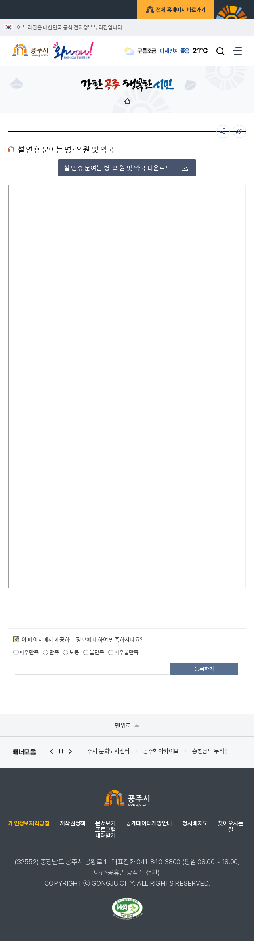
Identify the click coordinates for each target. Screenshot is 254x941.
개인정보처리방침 (28, 824)
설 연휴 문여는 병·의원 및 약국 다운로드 (126, 168)
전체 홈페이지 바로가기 (179, 9)
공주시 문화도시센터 (170, 751)
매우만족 (26, 652)
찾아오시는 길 (230, 827)
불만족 (93, 652)
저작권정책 (72, 824)
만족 (51, 652)
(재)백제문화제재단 (110, 751)
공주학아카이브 (226, 751)
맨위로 (127, 725)
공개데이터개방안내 (149, 824)
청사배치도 (195, 824)
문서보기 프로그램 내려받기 (105, 830)
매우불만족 (123, 652)
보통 (71, 652)
